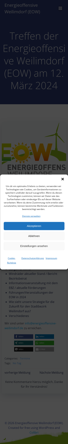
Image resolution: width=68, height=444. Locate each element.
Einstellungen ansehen (34, 248)
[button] (62, 182)
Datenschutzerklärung (32, 260)
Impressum (51, 260)
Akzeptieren (34, 228)
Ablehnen (34, 238)
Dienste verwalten (31, 218)
